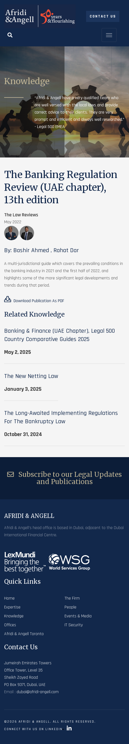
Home (9, 598)
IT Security (73, 625)
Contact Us (103, 16)
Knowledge (14, 616)
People (70, 607)
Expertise (12, 607)
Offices (10, 625)
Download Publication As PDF (34, 300)
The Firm (72, 598)
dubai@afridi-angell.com (38, 692)
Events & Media (78, 616)
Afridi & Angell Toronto (24, 634)
